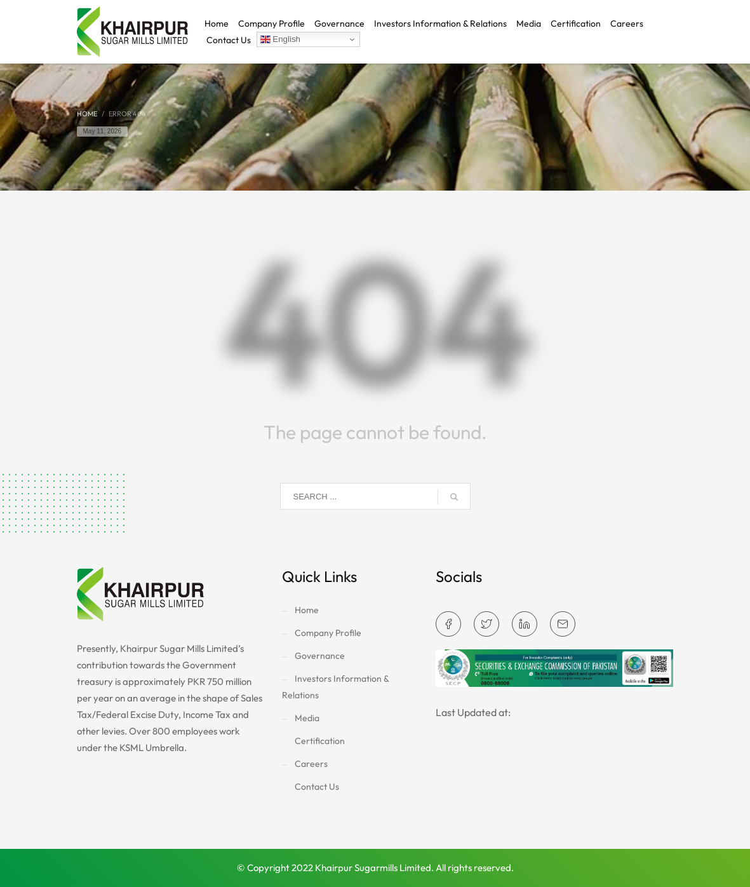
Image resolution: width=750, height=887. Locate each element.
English (280, 39)
